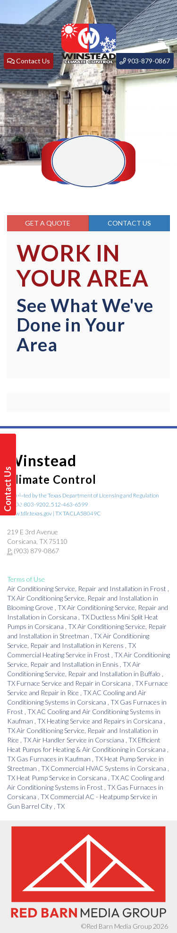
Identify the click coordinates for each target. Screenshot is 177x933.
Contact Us (129, 223)
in (65, 655)
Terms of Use (26, 579)
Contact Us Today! (9, 489)
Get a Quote (47, 223)
